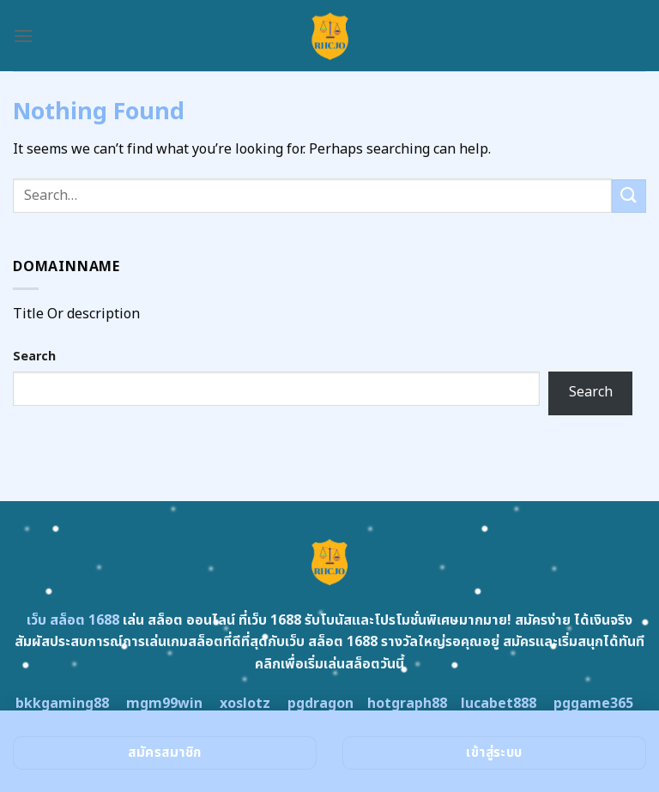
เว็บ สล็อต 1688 (73, 620)
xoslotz (245, 703)
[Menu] (23, 36)
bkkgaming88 (62, 703)
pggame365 (593, 703)
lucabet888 (498, 703)
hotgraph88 (407, 703)
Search (34, 357)
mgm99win (164, 703)
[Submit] (629, 196)
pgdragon (320, 703)
